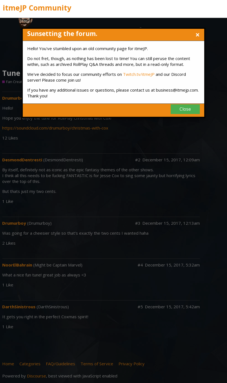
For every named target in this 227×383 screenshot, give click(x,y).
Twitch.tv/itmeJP (139, 74)
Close (185, 109)
